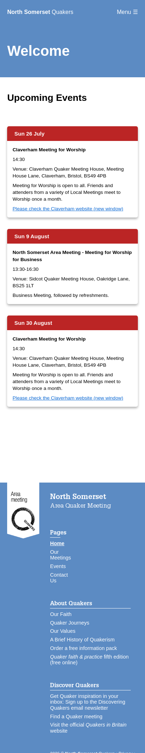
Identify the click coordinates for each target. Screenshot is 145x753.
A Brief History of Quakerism (82, 639)
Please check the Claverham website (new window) (67, 208)
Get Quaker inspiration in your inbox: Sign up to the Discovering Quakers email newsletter (87, 702)
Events (58, 566)
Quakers (40, 12)
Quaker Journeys (69, 623)
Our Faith (60, 614)
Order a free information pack (83, 648)
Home (57, 543)
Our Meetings (60, 555)
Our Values (62, 631)
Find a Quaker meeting (76, 716)
